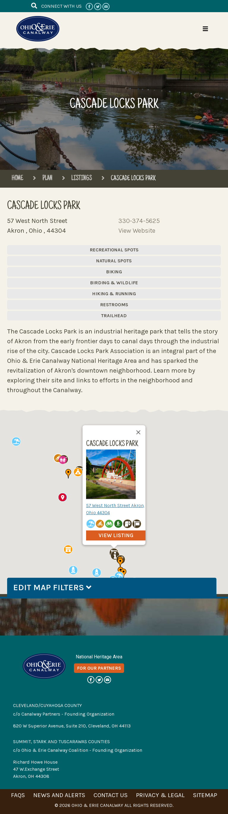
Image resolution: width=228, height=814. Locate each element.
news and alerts (59, 795)
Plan (42, 178)
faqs (18, 795)
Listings (77, 178)
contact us (111, 795)
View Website (136, 230)
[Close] (138, 432)
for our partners (99, 668)
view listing (116, 535)
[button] (119, 576)
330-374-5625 (139, 221)
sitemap (205, 795)
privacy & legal (160, 795)
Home (17, 178)
